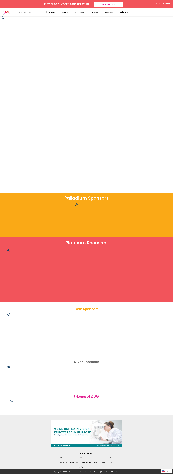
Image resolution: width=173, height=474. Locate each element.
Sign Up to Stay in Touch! (86, 467)
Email (62, 463)
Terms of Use (105, 472)
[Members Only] (159, 3)
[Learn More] (108, 4)
